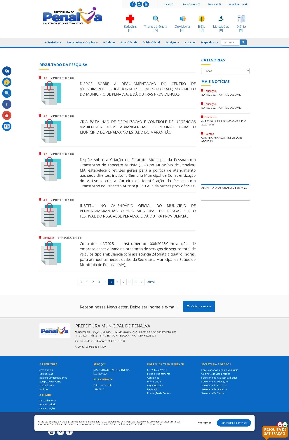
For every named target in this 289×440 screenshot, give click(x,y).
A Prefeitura (53, 42)
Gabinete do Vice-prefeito (215, 373)
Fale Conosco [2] (191, 4)
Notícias (190, 42)
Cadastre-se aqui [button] (199, 306)
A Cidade (109, 42)
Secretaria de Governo (214, 389)
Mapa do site (209, 42)
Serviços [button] (172, 42)
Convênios (153, 377)
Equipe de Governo (50, 381)
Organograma (155, 385)
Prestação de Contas (159, 393)
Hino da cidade (47, 404)
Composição (46, 373)
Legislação (153, 389)
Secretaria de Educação (214, 381)
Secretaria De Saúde (212, 393)
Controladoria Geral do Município (219, 370)
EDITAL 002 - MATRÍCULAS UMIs (221, 94)
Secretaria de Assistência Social (219, 377)
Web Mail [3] (214, 4)
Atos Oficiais (128, 42)
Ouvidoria (99, 389)
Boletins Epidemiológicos (53, 377)
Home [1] (168, 4)
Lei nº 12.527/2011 (157, 370)
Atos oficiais (46, 370)
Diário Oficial (151, 42)
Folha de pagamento (158, 373)
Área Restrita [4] (238, 4)
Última (151, 282)
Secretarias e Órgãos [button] (82, 42)
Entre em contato (102, 385)
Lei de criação (47, 408)
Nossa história (47, 400)
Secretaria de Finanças (214, 385)
